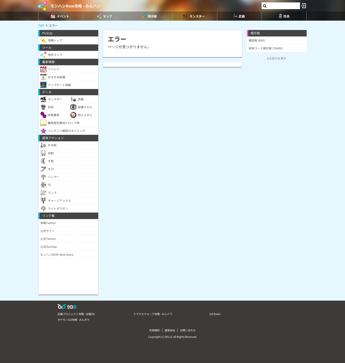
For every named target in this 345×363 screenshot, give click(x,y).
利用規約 (154, 330)
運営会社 (170, 330)
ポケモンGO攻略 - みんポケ (74, 319)
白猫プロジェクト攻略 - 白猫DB (76, 314)
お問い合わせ (188, 330)
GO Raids (214, 314)
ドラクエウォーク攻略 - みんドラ (152, 314)
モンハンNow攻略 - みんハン (75, 6)
